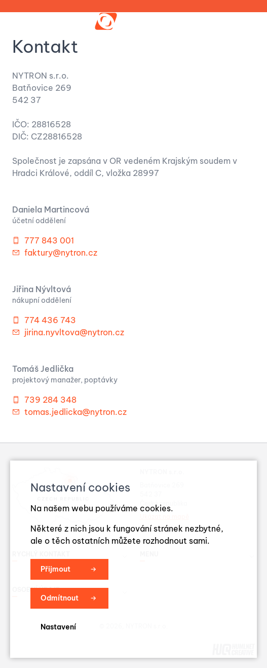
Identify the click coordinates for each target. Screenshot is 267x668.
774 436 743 (50, 320)
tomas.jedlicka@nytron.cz (75, 412)
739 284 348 (50, 400)
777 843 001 (49, 240)
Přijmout (55, 569)
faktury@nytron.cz (60, 253)
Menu (234, 21)
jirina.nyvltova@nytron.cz (74, 332)
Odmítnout (60, 598)
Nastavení (58, 626)
